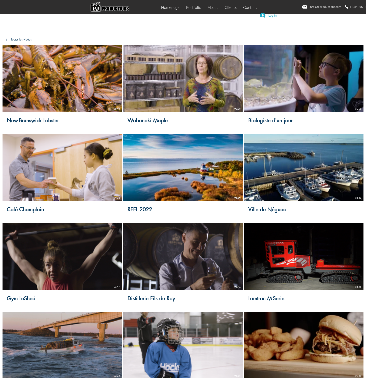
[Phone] (346, 7)
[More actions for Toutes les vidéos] (19, 39)
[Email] (304, 7)
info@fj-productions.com (325, 6)
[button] (19, 39)
